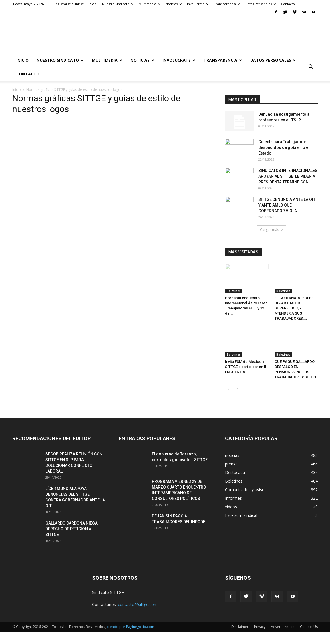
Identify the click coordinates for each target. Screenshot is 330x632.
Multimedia (149, 4)
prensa (231, 464)
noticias (232, 455)
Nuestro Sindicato (117, 4)
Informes (233, 498)
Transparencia (227, 4)
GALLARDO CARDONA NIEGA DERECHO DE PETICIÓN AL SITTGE (71, 529)
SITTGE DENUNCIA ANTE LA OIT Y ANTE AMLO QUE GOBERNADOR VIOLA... (286, 205)
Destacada (235, 472)
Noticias (174, 4)
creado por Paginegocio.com (130, 626)
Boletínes (234, 291)
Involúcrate (197, 4)
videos (231, 506)
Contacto (288, 4)
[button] (311, 67)
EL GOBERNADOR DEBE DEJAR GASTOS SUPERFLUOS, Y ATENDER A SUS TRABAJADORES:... (294, 308)
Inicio (92, 4)
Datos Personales (260, 4)
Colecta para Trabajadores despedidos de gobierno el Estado (283, 147)
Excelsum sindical (241, 515)
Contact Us (309, 626)
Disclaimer (240, 626)
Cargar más (271, 229)
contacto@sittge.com (138, 604)
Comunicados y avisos (246, 489)
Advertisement (283, 626)
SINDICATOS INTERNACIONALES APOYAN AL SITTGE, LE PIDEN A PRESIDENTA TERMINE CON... (287, 176)
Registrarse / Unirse (69, 4)
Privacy (259, 626)
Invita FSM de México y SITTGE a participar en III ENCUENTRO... (246, 366)
